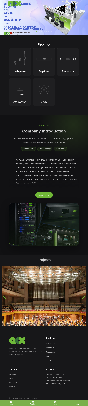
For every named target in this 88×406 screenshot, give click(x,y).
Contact (12, 387)
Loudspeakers (52, 344)
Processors (50, 352)
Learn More (44, 195)
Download (13, 375)
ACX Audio (13, 383)
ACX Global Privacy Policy (56, 384)
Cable (48, 360)
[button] (83, 296)
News (11, 379)
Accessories (51, 356)
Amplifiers (50, 348)
